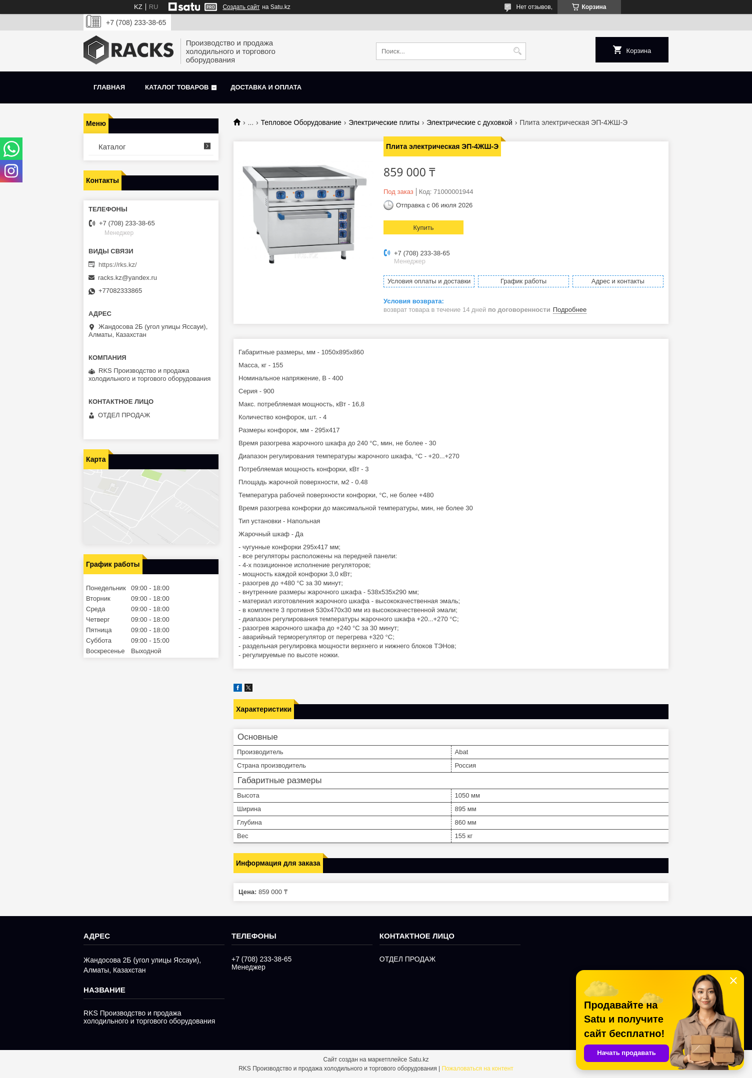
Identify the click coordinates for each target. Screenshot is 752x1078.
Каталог (112, 146)
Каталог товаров (176, 87)
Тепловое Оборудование (301, 122)
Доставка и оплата (266, 87)
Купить (423, 227)
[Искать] (517, 51)
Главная (109, 87)
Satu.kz (418, 1059)
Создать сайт (241, 6)
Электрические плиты (384, 122)
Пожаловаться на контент (477, 1068)
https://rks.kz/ (117, 264)
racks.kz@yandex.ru (127, 277)
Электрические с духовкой (469, 122)
